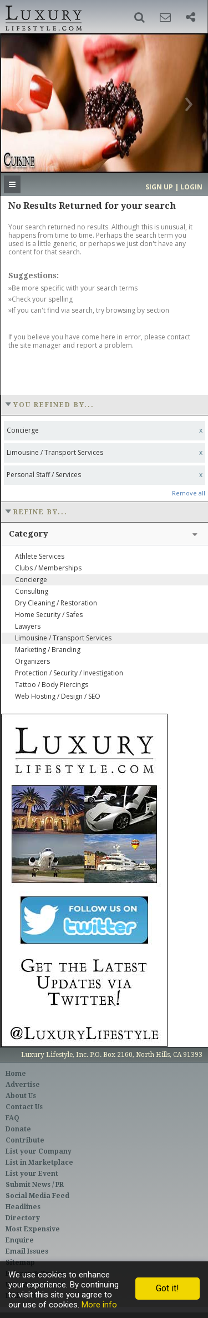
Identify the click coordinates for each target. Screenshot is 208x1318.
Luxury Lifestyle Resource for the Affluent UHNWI (42, 16)
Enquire (20, 1240)
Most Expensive (33, 1229)
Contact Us (24, 1107)
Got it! (167, 1288)
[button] (139, 17)
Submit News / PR (35, 1185)
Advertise (23, 1085)
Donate (18, 1129)
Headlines (23, 1207)
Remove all (188, 493)
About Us (21, 1096)
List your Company (39, 1151)
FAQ (12, 1118)
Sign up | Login (173, 187)
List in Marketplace (39, 1162)
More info (99, 1305)
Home (16, 1074)
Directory (23, 1218)
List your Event (32, 1173)
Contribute (25, 1140)
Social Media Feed (37, 1196)
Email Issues (27, 1251)
